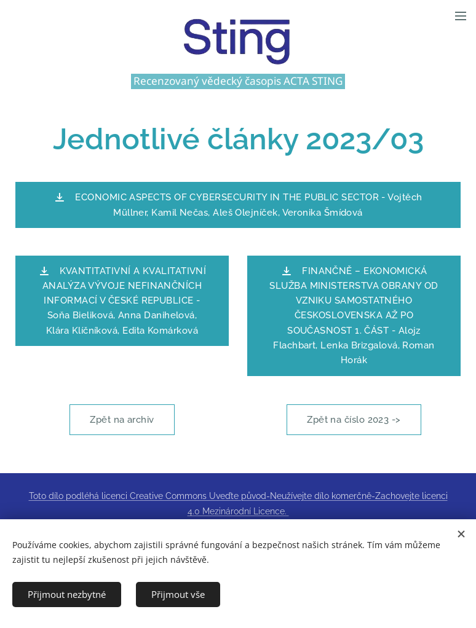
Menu (460, 16)
